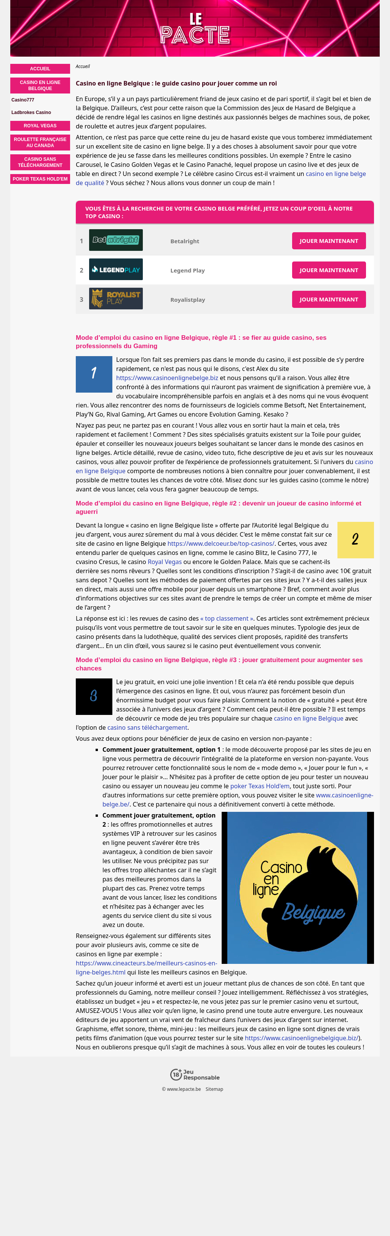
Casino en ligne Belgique (40, 85)
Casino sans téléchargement (40, 162)
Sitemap (214, 1089)
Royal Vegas (165, 562)
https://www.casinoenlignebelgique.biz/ (301, 1038)
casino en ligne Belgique (309, 718)
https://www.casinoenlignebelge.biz (167, 378)
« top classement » (226, 618)
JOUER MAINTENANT (329, 240)
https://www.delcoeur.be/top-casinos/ (221, 543)
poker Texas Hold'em (260, 786)
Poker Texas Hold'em (40, 179)
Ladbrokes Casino (31, 112)
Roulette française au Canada (40, 142)
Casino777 (22, 100)
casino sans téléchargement (147, 727)
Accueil (40, 68)
